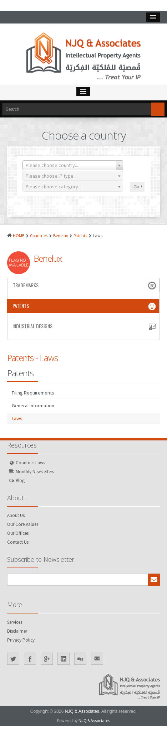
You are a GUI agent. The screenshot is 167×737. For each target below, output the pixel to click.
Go (137, 186)
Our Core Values (22, 524)
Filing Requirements (33, 393)
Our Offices (18, 533)
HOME (18, 235)
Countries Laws (30, 463)
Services (14, 622)
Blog (20, 480)
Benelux (60, 235)
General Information (33, 405)
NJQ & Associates (82, 711)
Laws (17, 418)
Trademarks (85, 285)
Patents (80, 235)
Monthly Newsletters (35, 472)
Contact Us (18, 542)
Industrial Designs (85, 326)
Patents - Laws (32, 358)
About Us (16, 515)
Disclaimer (17, 631)
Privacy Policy (21, 640)
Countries (38, 235)
